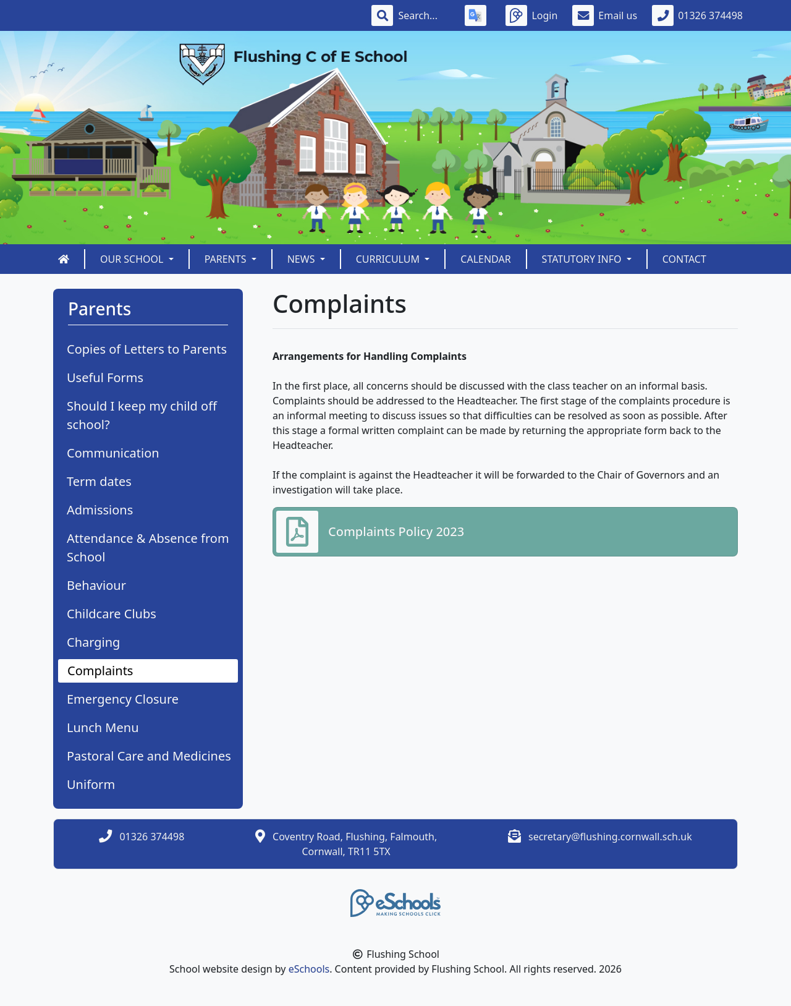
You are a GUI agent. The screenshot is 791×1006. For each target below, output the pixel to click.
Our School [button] (133, 259)
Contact (684, 259)
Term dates (99, 481)
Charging (93, 642)
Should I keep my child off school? (142, 415)
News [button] (302, 259)
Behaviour (96, 585)
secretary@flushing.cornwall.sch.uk (610, 836)
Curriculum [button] (389, 259)
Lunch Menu (103, 727)
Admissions (100, 509)
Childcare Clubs (111, 613)
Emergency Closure (123, 699)
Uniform (91, 784)
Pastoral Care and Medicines (149, 756)
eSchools (309, 969)
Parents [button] (227, 259)
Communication (113, 453)
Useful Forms (105, 377)
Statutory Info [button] (583, 259)
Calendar (485, 259)
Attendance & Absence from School (148, 547)
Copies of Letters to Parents (147, 349)
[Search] (424, 15)
